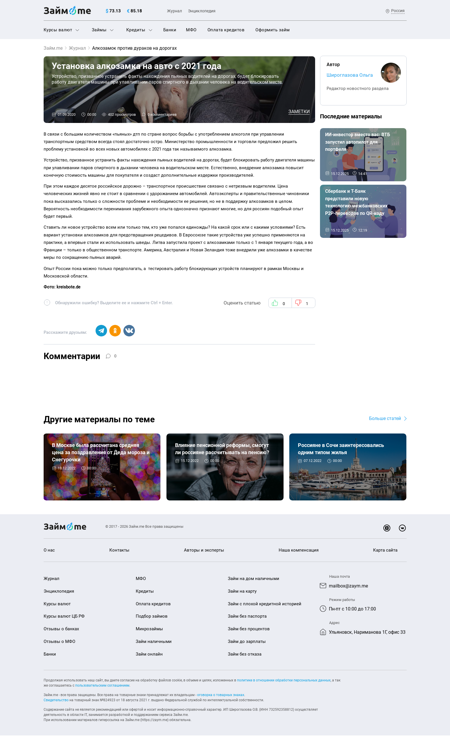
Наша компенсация (299, 550)
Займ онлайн (149, 654)
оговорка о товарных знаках (220, 695)
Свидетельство (56, 701)
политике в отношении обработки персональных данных (284, 681)
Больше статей (385, 418)
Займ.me (53, 48)
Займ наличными (154, 641)
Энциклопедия (202, 11)
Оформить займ (272, 29)
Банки (169, 29)
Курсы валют (61, 29)
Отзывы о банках (61, 629)
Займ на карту (242, 591)
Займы (103, 29)
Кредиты (139, 29)
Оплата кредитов (226, 29)
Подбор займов (152, 616)
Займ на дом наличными (253, 578)
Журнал (174, 11)
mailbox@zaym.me (348, 586)
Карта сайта (385, 550)
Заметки (299, 111)
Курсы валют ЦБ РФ (64, 616)
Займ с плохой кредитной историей (264, 604)
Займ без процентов (249, 629)
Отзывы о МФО (59, 641)
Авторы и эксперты (204, 550)
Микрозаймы (149, 629)
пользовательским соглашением (102, 686)
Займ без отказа (244, 654)
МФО (191, 29)
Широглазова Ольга (350, 75)
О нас (49, 550)
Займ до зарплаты (247, 641)
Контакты (119, 550)
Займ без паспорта (247, 616)
